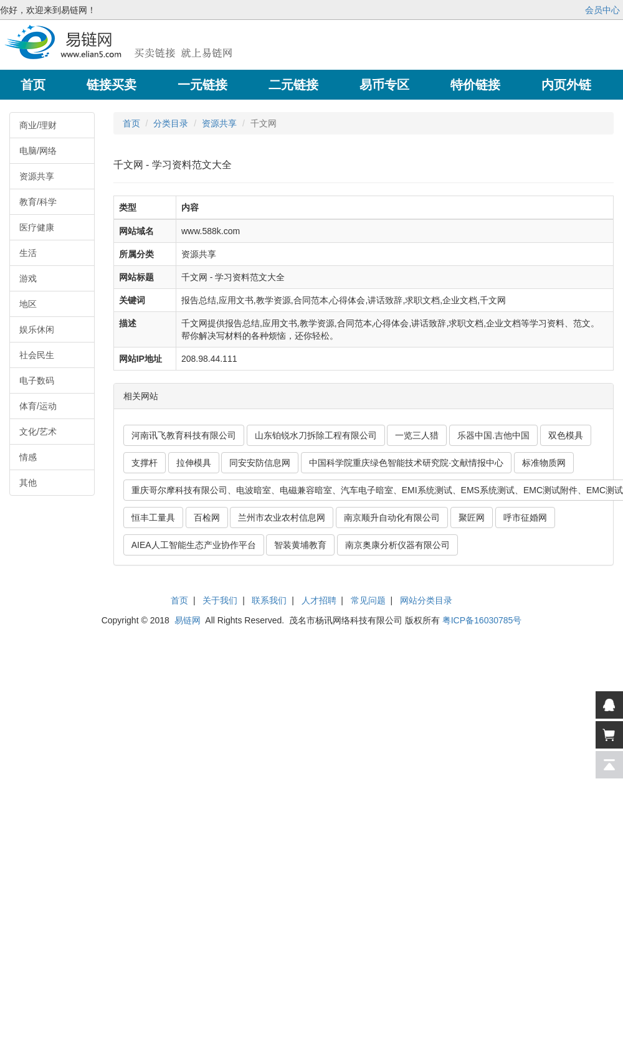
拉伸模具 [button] (193, 463)
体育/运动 (38, 406)
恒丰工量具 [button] (153, 517)
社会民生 (36, 355)
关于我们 (219, 600)
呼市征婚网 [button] (525, 517)
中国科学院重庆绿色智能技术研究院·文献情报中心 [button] (406, 463)
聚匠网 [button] (472, 517)
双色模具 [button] (565, 435)
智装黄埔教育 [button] (300, 545)
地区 (28, 304)
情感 (28, 457)
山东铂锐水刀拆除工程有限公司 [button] (316, 435)
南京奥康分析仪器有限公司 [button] (397, 545)
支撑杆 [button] (144, 463)
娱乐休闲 (36, 329)
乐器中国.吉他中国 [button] (493, 435)
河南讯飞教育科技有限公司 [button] (183, 435)
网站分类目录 (426, 600)
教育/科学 (38, 202)
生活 (28, 253)
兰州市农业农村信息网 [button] (281, 517)
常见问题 (368, 600)
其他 (28, 483)
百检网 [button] (207, 517)
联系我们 (269, 600)
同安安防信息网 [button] (259, 463)
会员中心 (602, 10)
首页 (131, 123)
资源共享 (36, 176)
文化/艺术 (38, 432)
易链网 (187, 620)
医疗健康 (36, 227)
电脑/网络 (38, 151)
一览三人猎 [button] (417, 435)
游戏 (28, 278)
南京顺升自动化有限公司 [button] (392, 517)
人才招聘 (319, 600)
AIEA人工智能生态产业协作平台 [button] (193, 545)
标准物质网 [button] (544, 463)
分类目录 (170, 123)
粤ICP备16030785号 (482, 620)
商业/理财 (38, 125)
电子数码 (36, 380)
